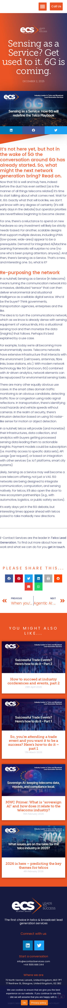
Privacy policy (38, 1002)
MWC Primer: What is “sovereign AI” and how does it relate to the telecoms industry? (33, 806)
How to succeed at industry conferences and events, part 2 (34, 681)
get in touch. (56, 547)
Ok (24, 1002)
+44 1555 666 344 (33, 964)
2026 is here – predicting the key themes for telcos (33, 865)
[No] (61, 996)
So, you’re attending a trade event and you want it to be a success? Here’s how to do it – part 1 (33, 742)
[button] (43, 7)
